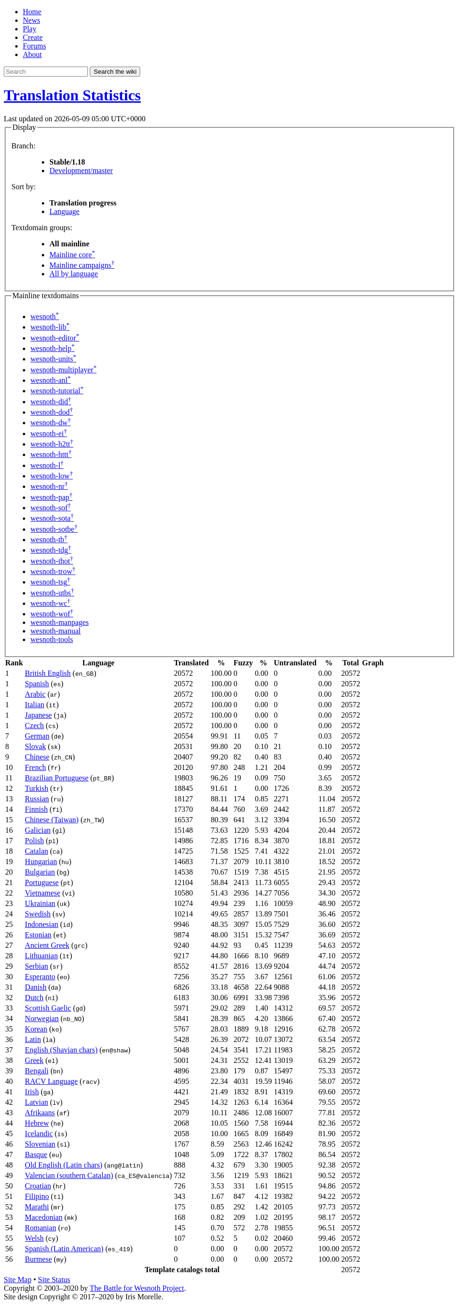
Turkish (36, 788)
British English (47, 673)
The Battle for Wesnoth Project (137, 1288)
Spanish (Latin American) (64, 1249)
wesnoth (44, 316)
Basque (36, 1154)
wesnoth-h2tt (51, 444)
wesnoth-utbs (52, 593)
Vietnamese (42, 893)
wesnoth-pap (51, 497)
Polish (34, 841)
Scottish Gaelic (48, 1008)
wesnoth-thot (51, 561)
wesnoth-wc (50, 603)
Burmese (38, 1259)
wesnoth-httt (51, 454)
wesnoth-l (47, 465)
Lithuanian (41, 956)
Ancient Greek (47, 945)
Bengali (36, 1071)
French (35, 767)
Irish (31, 1092)
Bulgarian (40, 872)
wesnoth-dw (50, 423)
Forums (34, 46)
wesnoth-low (51, 476)
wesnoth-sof (50, 508)
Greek (34, 1060)
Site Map (17, 1280)
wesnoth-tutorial (57, 391)
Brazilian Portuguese (56, 778)
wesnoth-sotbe (53, 529)
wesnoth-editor (54, 338)
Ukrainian (40, 903)
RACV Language (51, 1081)
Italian (34, 705)
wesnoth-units (53, 359)
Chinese (37, 757)
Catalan (36, 851)
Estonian (38, 935)
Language (64, 211)
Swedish (37, 914)
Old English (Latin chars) (63, 1165)
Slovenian (40, 1144)
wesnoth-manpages (59, 622)
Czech (34, 725)
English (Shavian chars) (61, 1050)
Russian (37, 799)
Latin (33, 1039)
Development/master (81, 170)
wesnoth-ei (48, 433)
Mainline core (72, 255)
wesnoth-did (50, 402)
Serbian (36, 966)
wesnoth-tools (51, 639)
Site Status (54, 1280)
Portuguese (41, 882)
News (31, 20)
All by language (73, 274)
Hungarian (41, 861)
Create (33, 37)
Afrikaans (40, 1113)
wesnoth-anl (50, 380)
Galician (37, 830)
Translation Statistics (72, 95)
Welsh (34, 1238)
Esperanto (40, 977)
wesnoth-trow (53, 571)
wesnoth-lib (49, 327)
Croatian (38, 1186)
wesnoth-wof (51, 614)
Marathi (37, 1207)
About (32, 54)
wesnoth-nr (49, 486)
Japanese (38, 715)
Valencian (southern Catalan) (69, 1175)
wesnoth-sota (52, 518)
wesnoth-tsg (50, 582)
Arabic (35, 694)
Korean (36, 1029)
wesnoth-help (52, 348)
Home (32, 12)
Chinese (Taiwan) (51, 820)
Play (29, 29)
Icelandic (39, 1134)
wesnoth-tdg (50, 550)
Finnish (36, 809)
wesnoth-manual (55, 631)
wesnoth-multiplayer (63, 370)
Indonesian (41, 924)
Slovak (35, 746)
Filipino (37, 1196)
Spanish (37, 684)
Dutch (34, 997)
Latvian (36, 1102)
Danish (35, 987)
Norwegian (41, 1018)
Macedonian (43, 1217)
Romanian (40, 1228)
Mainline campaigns (82, 265)
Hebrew (37, 1123)
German (37, 736)
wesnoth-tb (48, 540)
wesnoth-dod (51, 412)
